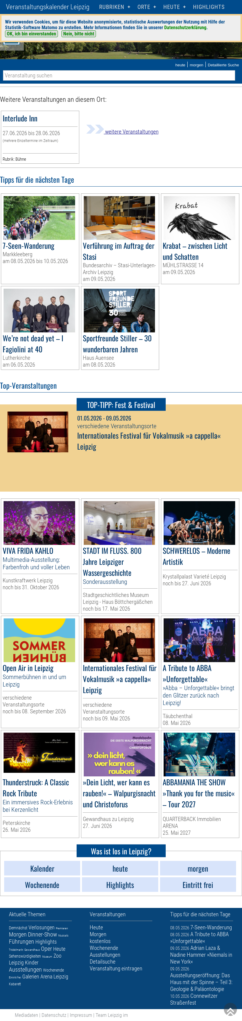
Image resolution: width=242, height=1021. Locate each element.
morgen (196, 65)
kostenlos (100, 941)
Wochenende (53, 970)
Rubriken (111, 7)
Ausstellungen (25, 969)
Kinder (31, 962)
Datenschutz (54, 1015)
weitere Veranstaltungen (122, 131)
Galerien (30, 976)
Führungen (21, 941)
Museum (47, 956)
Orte (143, 7)
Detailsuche (103, 961)
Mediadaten (26, 1015)
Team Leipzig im (112, 1015)
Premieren (62, 928)
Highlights (209, 7)
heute (180, 65)
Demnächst (18, 927)
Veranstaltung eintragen (116, 968)
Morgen (18, 934)
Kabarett (15, 984)
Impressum (81, 1015)
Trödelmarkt (16, 949)
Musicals (63, 935)
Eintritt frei (15, 977)
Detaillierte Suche (223, 65)
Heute (59, 949)
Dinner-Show (42, 934)
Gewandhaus (32, 949)
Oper (46, 948)
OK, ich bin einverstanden (31, 34)
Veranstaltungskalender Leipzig (47, 7)
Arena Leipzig (54, 976)
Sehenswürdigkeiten (25, 956)
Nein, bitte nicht (78, 34)
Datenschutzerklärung (185, 27)
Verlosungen (42, 927)
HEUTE (171, 7)
